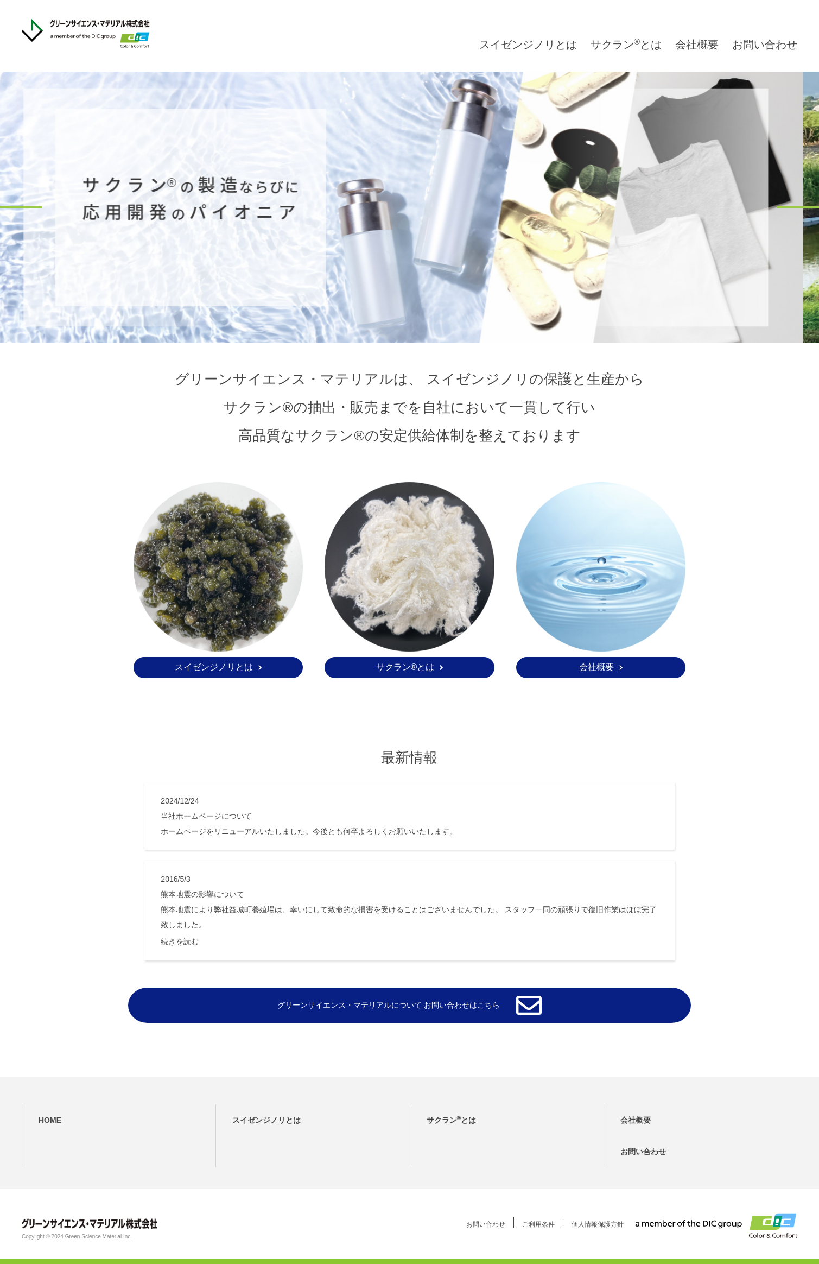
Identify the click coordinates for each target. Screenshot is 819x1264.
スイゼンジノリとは (528, 55)
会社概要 (697, 55)
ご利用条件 (538, 1224)
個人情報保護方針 (598, 1224)
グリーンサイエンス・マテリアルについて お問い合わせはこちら (388, 1005)
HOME (50, 1120)
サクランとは (626, 55)
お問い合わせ (764, 55)
